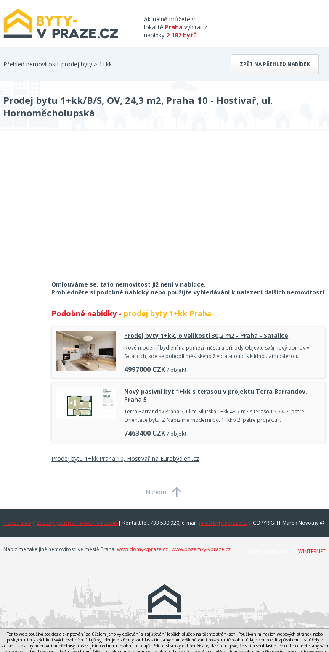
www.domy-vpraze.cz (142, 549)
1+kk (105, 64)
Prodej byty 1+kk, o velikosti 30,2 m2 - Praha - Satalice (206, 335)
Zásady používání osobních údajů (77, 522)
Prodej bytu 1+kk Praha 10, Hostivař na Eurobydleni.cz (125, 459)
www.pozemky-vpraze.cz (201, 549)
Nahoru (156, 492)
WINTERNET (312, 551)
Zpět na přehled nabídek (275, 64)
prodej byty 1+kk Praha (168, 313)
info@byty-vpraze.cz (223, 522)
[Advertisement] (66, 211)
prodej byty (76, 64)
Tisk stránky (17, 522)
